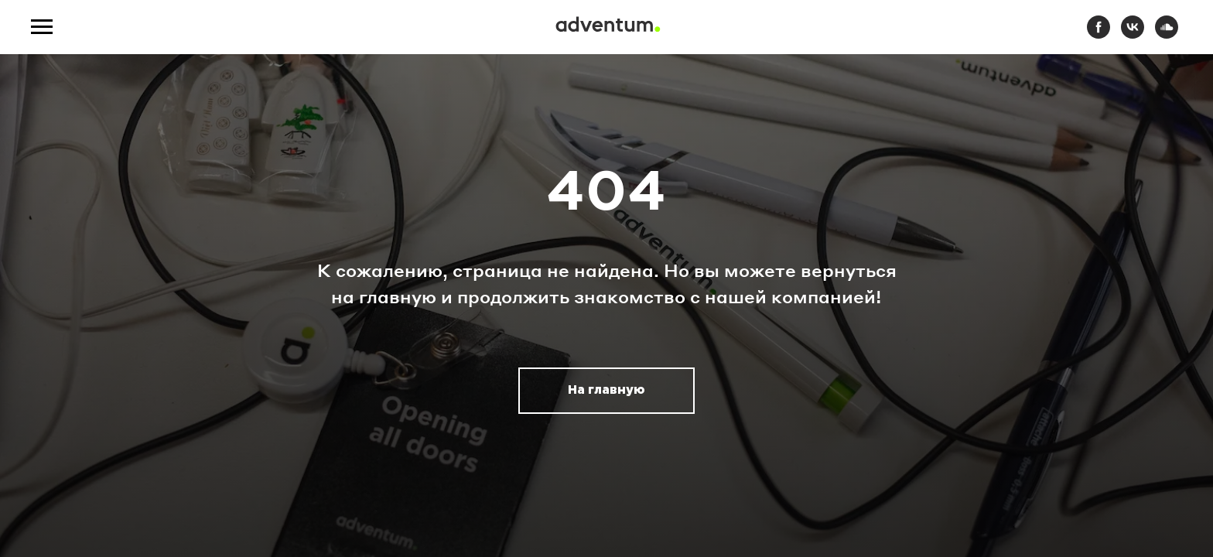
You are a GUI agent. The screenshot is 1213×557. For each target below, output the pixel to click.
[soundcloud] (1166, 34)
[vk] (1132, 34)
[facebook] (1098, 34)
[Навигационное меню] (42, 27)
